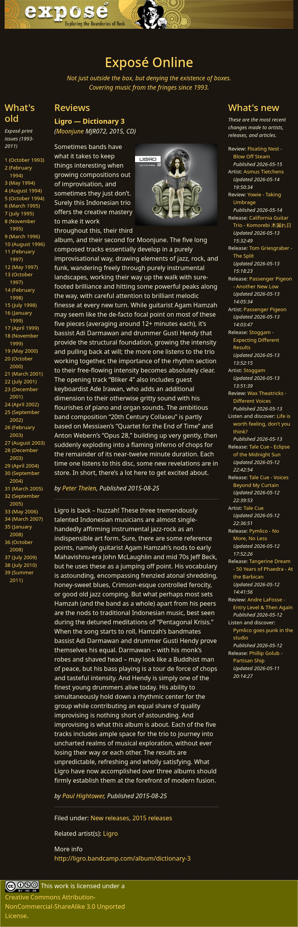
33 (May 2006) (21, 511)
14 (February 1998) (20, 293)
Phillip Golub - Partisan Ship (257, 657)
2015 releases (152, 818)
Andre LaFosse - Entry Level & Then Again (263, 603)
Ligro (110, 833)
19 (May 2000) (21, 350)
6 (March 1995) (22, 205)
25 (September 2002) (22, 416)
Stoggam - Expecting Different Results (256, 340)
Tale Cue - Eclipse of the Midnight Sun (261, 450)
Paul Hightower (83, 796)
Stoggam (254, 370)
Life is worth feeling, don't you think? (261, 423)
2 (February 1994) (18, 171)
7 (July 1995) (19, 213)
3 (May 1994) (20, 182)
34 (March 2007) (24, 518)
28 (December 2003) (21, 454)
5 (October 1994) (24, 198)
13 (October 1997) (19, 278)
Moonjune (70, 131)
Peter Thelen (79, 488)
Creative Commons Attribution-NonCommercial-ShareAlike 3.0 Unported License (65, 906)
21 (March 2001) (24, 373)
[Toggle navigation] (29, 39)
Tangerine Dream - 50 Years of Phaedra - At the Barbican (263, 569)
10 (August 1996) (25, 244)
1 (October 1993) (24, 159)
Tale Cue (254, 507)
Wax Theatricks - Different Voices (259, 397)
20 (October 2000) (19, 362)
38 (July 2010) (21, 564)
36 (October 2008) (19, 546)
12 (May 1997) (21, 266)
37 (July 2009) (21, 557)
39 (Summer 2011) (19, 576)
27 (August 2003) (25, 442)
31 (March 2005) (24, 488)
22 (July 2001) (21, 381)
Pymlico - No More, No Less (256, 534)
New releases (109, 818)
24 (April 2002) (22, 404)
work (61, 886)
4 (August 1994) (23, 190)
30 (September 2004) (22, 477)
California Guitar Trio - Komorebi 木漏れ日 (262, 221)
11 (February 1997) (20, 255)
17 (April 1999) (22, 327)
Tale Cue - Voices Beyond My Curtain (261, 481)
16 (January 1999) (18, 316)
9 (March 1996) (22, 236)
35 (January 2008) (18, 530)
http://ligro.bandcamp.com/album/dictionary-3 (122, 858)
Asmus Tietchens (264, 171)
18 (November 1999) (21, 339)
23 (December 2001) (21, 393)
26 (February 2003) (20, 431)
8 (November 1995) (20, 225)
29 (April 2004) (22, 465)
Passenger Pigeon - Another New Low (262, 282)
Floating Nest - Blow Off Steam (257, 152)
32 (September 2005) (22, 499)
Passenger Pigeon (265, 309)
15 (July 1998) (21, 304)
